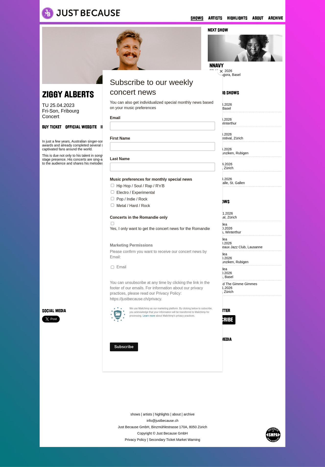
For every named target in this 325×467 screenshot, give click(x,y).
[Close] (221, 71)
